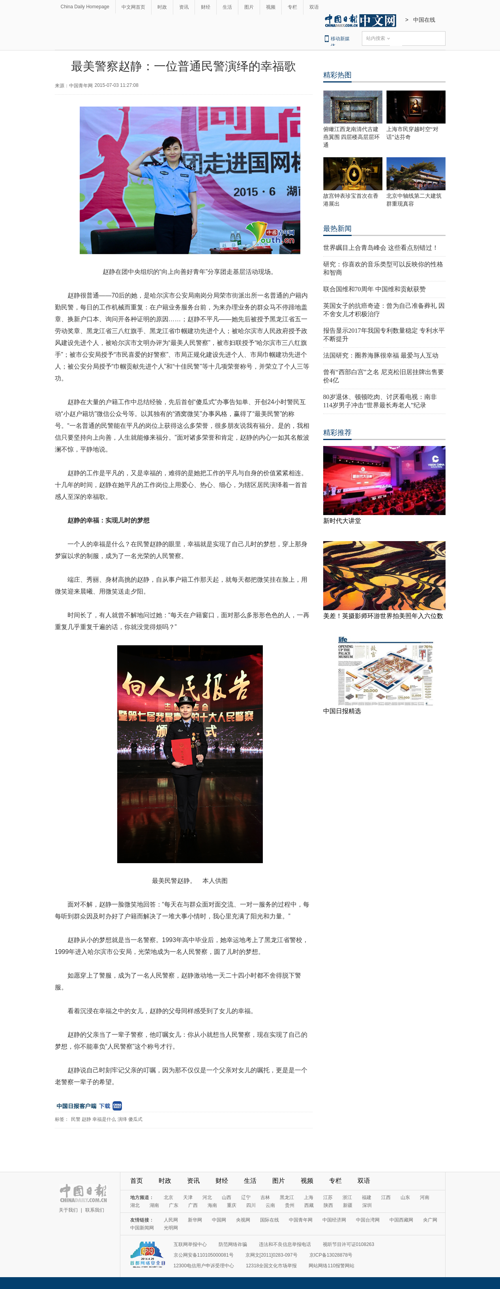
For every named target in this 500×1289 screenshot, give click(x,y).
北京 (168, 1197)
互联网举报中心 (190, 1244)
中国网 (219, 1220)
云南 (270, 1205)
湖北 (135, 1205)
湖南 (154, 1205)
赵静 (86, 1119)
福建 (366, 1197)
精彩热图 (337, 75)
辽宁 (246, 1197)
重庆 (231, 1205)
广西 (193, 1205)
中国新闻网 (142, 1228)
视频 (270, 7)
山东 (405, 1197)
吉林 (265, 1197)
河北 (207, 1197)
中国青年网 (301, 1220)
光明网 (171, 1228)
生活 (227, 7)
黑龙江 (287, 1197)
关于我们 (68, 1210)
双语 (314, 7)
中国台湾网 (368, 1220)
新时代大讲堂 (342, 520)
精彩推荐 (337, 433)
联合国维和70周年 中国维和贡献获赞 (374, 289)
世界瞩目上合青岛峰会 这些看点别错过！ (380, 247)
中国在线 (424, 20)
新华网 (195, 1220)
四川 (251, 1205)
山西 (226, 1197)
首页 (136, 1180)
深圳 (367, 1205)
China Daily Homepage (85, 6)
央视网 (243, 1220)
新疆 (347, 1205)
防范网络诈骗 (233, 1244)
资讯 (184, 7)
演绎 (122, 1119)
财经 (205, 7)
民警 (76, 1119)
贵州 (289, 1205)
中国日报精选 (342, 711)
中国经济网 (334, 1220)
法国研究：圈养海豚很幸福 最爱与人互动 (380, 355)
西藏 (309, 1205)
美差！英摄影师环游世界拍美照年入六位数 (383, 616)
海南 (212, 1205)
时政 (162, 7)
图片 (249, 7)
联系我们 (94, 1210)
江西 (386, 1197)
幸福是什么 (104, 1119)
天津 (188, 1197)
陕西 (328, 1205)
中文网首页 (133, 7)
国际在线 (269, 1220)
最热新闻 (337, 228)
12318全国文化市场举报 (271, 1265)
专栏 (292, 7)
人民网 (171, 1220)
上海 (308, 1197)
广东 (173, 1205)
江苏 (328, 1197)
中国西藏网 (401, 1220)
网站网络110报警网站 (331, 1265)
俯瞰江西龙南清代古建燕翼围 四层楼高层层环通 (351, 137)
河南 (424, 1197)
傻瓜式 (135, 1119)
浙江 (347, 1197)
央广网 (430, 1220)
